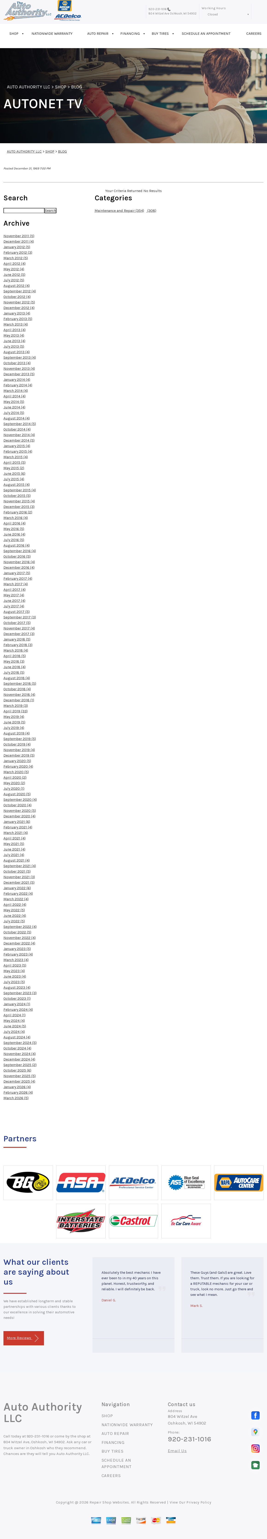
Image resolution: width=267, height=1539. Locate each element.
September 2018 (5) (19, 683)
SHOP (13, 33)
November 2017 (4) (19, 628)
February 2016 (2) (17, 512)
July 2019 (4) (13, 728)
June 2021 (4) (14, 849)
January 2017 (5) (16, 573)
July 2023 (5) (14, 982)
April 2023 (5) (14, 965)
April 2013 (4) (14, 330)
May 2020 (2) (14, 783)
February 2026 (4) (18, 1092)
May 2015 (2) (13, 468)
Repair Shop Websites (109, 1502)
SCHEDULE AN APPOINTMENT (206, 33)
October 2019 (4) (17, 744)
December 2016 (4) (19, 567)
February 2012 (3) (17, 252)
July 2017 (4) (13, 606)
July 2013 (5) (13, 346)
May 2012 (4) (13, 269)
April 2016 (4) (14, 523)
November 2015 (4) (19, 501)
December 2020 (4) (19, 816)
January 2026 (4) (17, 1087)
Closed (213, 14)
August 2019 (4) (16, 733)
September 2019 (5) (19, 739)
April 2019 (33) (15, 711)
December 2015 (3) (19, 506)
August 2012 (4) (16, 285)
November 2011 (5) (18, 236)
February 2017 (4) (17, 578)
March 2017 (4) (15, 584)
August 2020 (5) (17, 794)
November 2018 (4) (19, 694)
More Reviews (22, 1338)
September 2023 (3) (20, 993)
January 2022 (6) (17, 888)
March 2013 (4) (15, 324)
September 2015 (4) (19, 490)
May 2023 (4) (14, 971)
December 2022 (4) (19, 943)
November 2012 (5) (19, 302)
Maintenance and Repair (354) (119, 210)
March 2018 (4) (15, 650)
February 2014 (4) (17, 385)
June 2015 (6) (14, 473)
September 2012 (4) (19, 291)
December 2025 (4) (19, 1081)
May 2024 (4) (14, 1020)
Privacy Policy (198, 1502)
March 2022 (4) (16, 899)
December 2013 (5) (19, 374)
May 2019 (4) (13, 716)
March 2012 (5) (15, 258)
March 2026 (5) (16, 1098)
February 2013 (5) (17, 319)
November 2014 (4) (19, 435)
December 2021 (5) (19, 882)
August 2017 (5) (16, 611)
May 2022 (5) (14, 910)
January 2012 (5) (16, 247)
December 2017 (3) (19, 634)
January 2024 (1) (16, 1004)
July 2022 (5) (14, 921)
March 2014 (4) (15, 390)
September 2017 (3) (19, 617)
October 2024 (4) (17, 1048)
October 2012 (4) (17, 296)
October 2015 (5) (17, 495)
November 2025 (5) (19, 1076)
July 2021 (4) (13, 855)
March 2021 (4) (15, 833)
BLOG (76, 87)
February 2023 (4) (18, 954)
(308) (151, 210)
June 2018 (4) (14, 667)
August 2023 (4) (16, 987)
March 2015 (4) (15, 457)
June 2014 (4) (14, 407)
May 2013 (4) (13, 335)
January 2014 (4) (16, 379)
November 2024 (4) (19, 1054)
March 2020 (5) (16, 772)
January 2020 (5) (17, 761)
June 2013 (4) (14, 341)
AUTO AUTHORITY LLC (28, 87)
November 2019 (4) (19, 750)
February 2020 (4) (18, 766)
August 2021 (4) (16, 860)
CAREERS (111, 1475)
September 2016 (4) (19, 551)
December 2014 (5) (19, 440)
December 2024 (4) (19, 1059)
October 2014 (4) (17, 429)
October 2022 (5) (17, 932)
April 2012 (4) (14, 263)
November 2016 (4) (19, 562)
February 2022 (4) (18, 893)
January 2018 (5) (16, 639)
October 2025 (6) (17, 1070)
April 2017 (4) (14, 589)
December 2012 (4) (19, 308)
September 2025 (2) (20, 1065)
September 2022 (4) (20, 926)
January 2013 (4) (16, 313)
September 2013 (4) (19, 357)
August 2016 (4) (16, 545)
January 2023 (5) (17, 949)
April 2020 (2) (14, 777)
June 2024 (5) (14, 1026)
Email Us (177, 1451)
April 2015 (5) (14, 462)
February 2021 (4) (17, 827)
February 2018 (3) (17, 645)
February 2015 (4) (17, 451)
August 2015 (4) (16, 484)
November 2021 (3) (19, 877)
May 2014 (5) (13, 401)
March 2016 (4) (15, 518)
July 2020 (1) (13, 788)
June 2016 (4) (14, 534)
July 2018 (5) (13, 672)
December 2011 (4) (18, 241)
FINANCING (130, 33)
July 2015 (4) (13, 479)
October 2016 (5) (17, 556)
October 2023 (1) (17, 998)
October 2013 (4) (17, 363)
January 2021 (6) (16, 821)
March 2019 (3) (15, 705)
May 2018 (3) (13, 661)
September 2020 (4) (20, 799)
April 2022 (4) (14, 904)
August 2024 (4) (16, 1037)
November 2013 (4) (19, 368)
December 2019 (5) (19, 755)
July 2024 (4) (14, 1031)
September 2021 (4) (19, 866)
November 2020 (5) (19, 810)
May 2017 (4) (13, 595)
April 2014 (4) (14, 396)
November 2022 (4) (19, 938)
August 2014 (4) (16, 418)
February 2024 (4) (18, 1009)
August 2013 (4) (16, 352)
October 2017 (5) (17, 623)
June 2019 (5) (14, 722)
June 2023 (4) (14, 976)
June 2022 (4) (14, 915)
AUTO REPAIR (97, 33)
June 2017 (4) (14, 600)
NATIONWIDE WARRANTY (52, 33)
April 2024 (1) (14, 1015)
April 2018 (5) (14, 656)
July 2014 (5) (13, 413)
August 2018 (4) (16, 678)
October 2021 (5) (17, 871)
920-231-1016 (157, 9)
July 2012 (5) (13, 280)
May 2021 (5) (13, 844)
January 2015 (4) (16, 446)
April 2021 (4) (14, 838)
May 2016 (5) (13, 529)
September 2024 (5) (20, 1043)
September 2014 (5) (19, 424)
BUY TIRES (160, 33)
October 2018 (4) (17, 689)
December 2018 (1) (18, 700)
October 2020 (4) (17, 805)
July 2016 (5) (13, 540)
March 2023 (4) (16, 960)
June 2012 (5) (14, 274)
